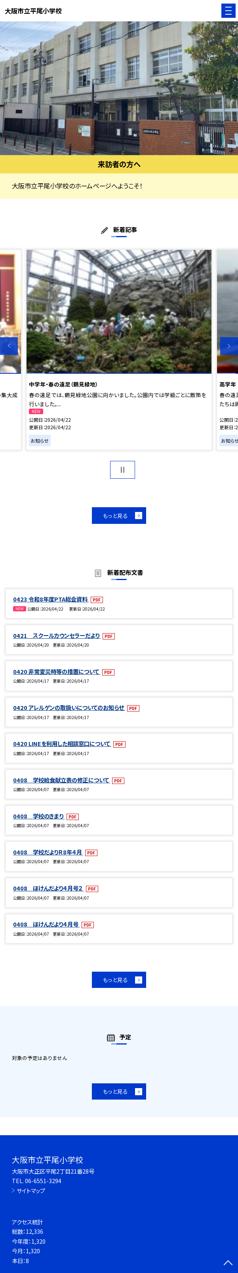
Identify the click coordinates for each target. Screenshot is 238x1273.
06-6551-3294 (43, 1180)
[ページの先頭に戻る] (228, 1263)
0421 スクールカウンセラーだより (57, 635)
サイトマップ (31, 1190)
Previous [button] (9, 346)
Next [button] (229, 346)
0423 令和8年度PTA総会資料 (51, 599)
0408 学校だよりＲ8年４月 (48, 852)
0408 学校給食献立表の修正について (61, 780)
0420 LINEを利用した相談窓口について (62, 743)
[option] (119, 88)
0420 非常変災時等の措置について (56, 671)
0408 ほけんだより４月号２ (48, 888)
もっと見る (115, 515)
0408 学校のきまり (39, 816)
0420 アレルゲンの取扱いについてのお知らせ (69, 707)
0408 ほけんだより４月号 (46, 924)
